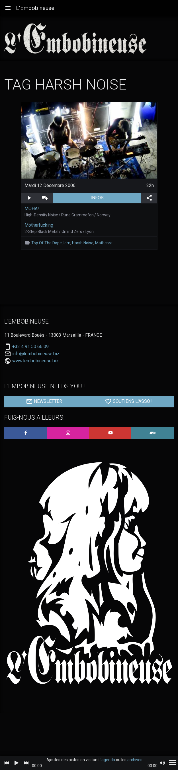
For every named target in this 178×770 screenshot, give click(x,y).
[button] (8, 8)
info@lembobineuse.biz (36, 354)
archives (134, 759)
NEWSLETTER (44, 401)
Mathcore (103, 243)
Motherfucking (38, 225)
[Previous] (6, 763)
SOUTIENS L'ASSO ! (129, 401)
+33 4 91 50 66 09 (30, 347)
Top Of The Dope (46, 243)
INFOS (116, 197)
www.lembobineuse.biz (35, 360)
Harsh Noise (82, 243)
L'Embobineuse (35, 8)
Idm (67, 243)
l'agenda (107, 759)
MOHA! (31, 208)
